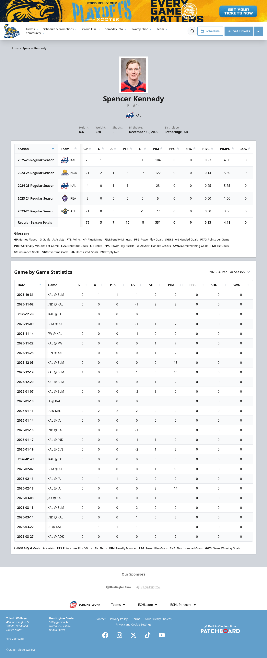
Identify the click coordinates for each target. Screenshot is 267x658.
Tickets (32, 29)
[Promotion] (133, 11)
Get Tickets (239, 31)
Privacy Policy (119, 619)
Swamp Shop (142, 29)
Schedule (210, 31)
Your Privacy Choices (158, 619)
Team (162, 29)
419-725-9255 (15, 638)
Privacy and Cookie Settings (133, 624)
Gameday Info (116, 29)
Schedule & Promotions (60, 29)
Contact (101, 619)
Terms (136, 619)
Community (35, 33)
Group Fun (91, 29)
